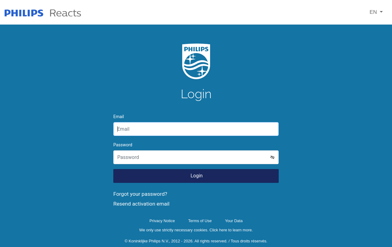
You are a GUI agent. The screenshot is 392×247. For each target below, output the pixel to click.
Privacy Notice (162, 220)
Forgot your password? (140, 194)
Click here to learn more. (231, 230)
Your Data (234, 220)
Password (122, 145)
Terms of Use (200, 220)
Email (118, 116)
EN (374, 12)
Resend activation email (141, 204)
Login (195, 176)
